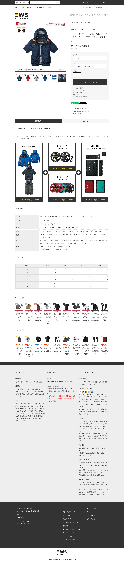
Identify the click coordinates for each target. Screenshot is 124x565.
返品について (76, 94)
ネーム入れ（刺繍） (78, 92)
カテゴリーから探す (26, 7)
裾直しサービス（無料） (79, 90)
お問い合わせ (97, 7)
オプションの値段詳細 (78, 88)
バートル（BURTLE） (80, 24)
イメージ (86, 121)
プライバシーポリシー (70, 533)
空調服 (76, 22)
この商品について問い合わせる (80, 111)
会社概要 (65, 526)
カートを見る (91, 515)
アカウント (84, 2)
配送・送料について (69, 515)
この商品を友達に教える (78, 108)
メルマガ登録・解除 (85, 7)
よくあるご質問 (67, 536)
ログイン (94, 2)
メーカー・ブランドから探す (42, 7)
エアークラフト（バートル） (85, 22)
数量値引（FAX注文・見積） (71, 529)
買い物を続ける (76, 114)
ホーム (17, 7)
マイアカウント (91, 508)
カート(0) (104, 2)
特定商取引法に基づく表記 (80, 96)
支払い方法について (69, 512)
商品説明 (38, 121)
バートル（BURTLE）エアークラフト (94, 24)
